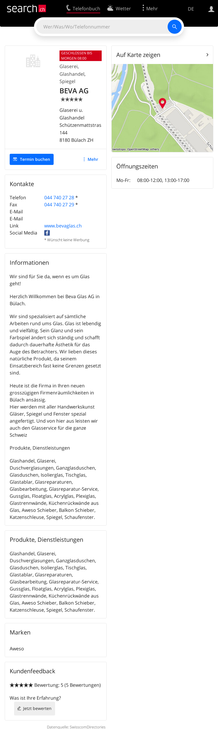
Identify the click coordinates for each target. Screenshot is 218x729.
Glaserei (68, 66)
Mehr (93, 159)
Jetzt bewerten (37, 708)
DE (191, 9)
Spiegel (67, 81)
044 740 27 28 (59, 197)
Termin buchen (35, 159)
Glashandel (71, 74)
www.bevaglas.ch (63, 225)
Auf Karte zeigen (138, 55)
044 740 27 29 (59, 204)
